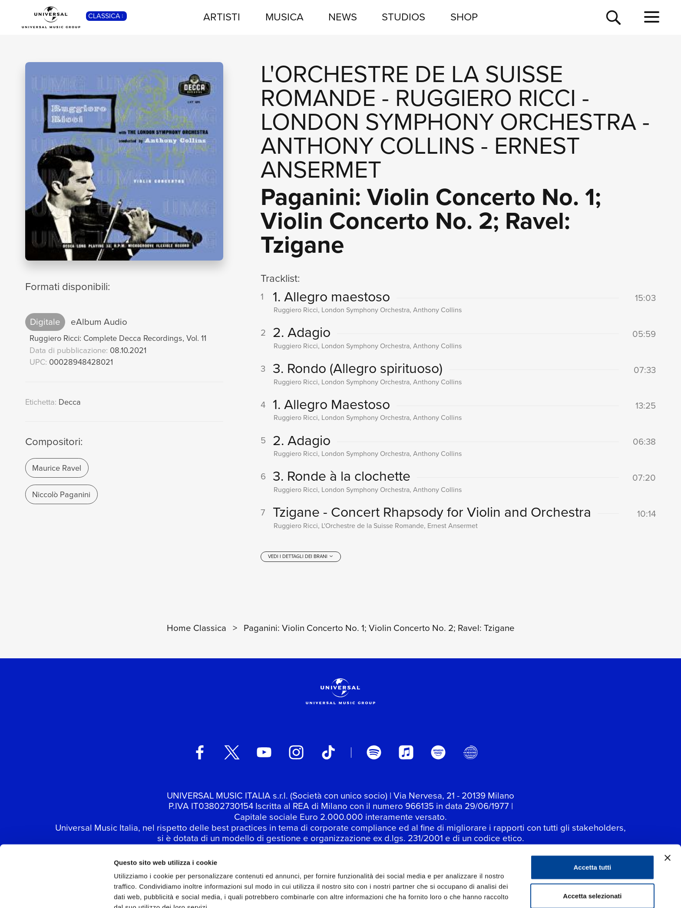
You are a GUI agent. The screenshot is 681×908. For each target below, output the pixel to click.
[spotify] (373, 753)
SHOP (464, 17)
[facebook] (199, 753)
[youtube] (264, 753)
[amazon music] (438, 753)
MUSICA (284, 17)
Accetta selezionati (592, 851)
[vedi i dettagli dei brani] (300, 557)
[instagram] (296, 753)
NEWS (342, 17)
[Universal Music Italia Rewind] (470, 753)
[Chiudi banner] (667, 813)
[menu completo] (651, 17)
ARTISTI (221, 17)
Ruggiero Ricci (485, 98)
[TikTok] (328, 753)
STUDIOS (403, 17)
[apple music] (406, 753)
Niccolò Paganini (61, 494)
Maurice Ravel (56, 468)
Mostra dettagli (456, 891)
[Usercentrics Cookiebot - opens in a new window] (56, 891)
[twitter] (231, 753)
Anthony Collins (368, 145)
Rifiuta (592, 879)
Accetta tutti (593, 822)
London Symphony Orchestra (448, 121)
